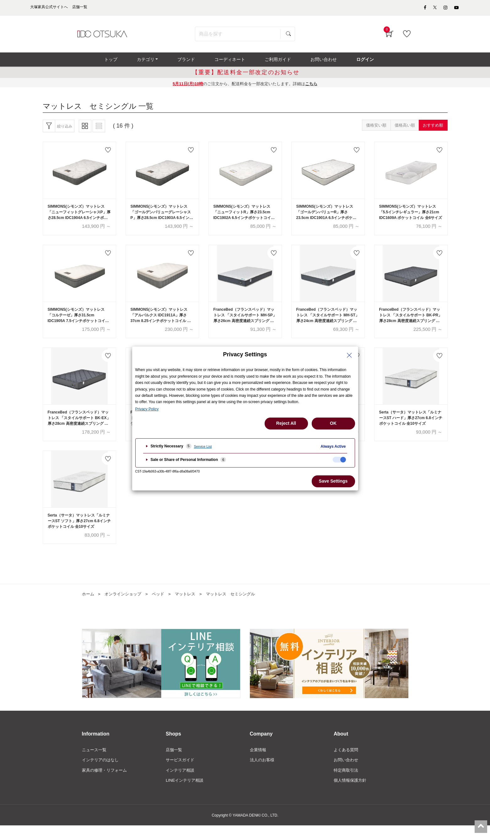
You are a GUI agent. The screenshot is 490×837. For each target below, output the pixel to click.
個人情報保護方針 (351, 791)
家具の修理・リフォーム (106, 781)
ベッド (162, 603)
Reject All (286, 423)
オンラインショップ (125, 603)
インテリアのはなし (101, 770)
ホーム (88, 603)
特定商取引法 (347, 781)
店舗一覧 (174, 759)
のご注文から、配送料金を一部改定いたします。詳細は (245, 87)
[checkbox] (339, 459)
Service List (203, 446)
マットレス (191, 603)
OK (333, 423)
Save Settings (333, 481)
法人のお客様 (263, 770)
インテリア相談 (181, 781)
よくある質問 (347, 759)
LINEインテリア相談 (186, 791)
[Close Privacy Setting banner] (349, 355)
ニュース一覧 (95, 759)
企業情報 (258, 759)
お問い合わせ (347, 770)
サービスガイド (181, 770)
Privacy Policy (147, 409)
